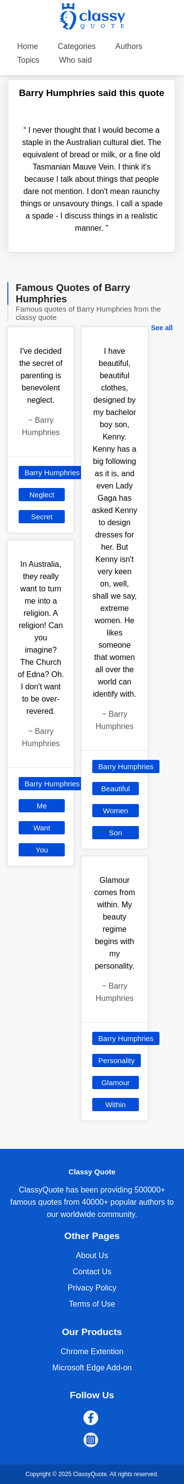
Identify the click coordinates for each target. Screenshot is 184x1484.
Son (115, 832)
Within (115, 1104)
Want (41, 828)
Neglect (41, 494)
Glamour (116, 1082)
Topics (28, 60)
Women (115, 810)
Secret (41, 516)
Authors (128, 46)
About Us (92, 1255)
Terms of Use (92, 1304)
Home (27, 46)
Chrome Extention (91, 1351)
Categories (77, 46)
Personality (116, 1060)
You (42, 850)
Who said (75, 60)
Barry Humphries (52, 472)
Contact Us (92, 1271)
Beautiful (115, 788)
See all (162, 328)
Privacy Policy (92, 1288)
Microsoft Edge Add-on (92, 1367)
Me (42, 806)
